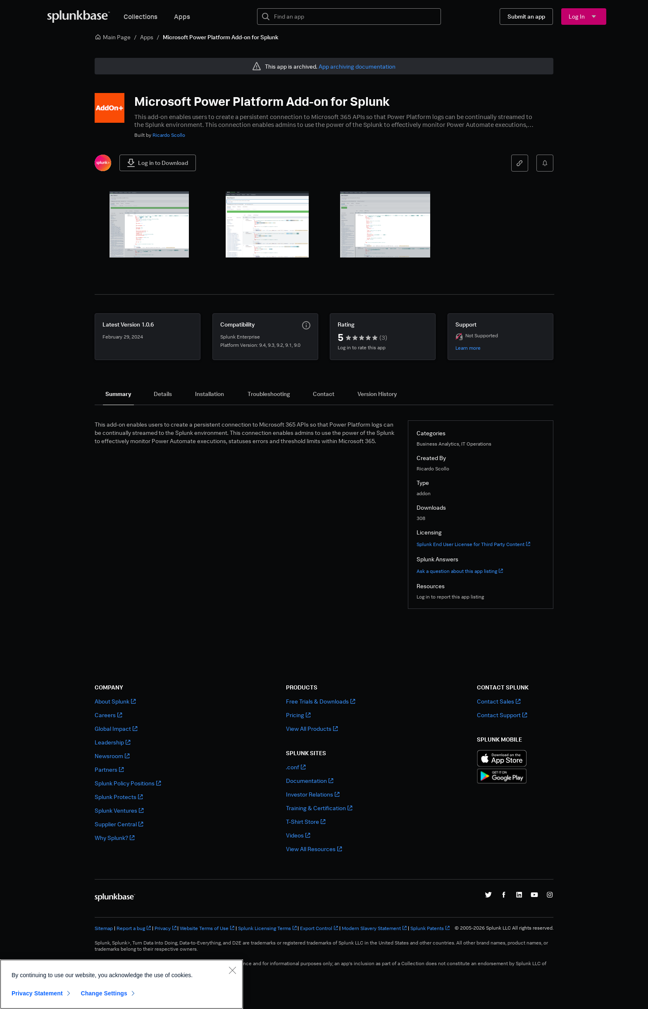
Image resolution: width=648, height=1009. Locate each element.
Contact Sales (498, 701)
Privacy (165, 928)
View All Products (312, 728)
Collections (140, 16)
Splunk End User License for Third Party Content (473, 544)
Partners (109, 769)
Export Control (319, 928)
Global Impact (116, 728)
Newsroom (112, 755)
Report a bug (134, 928)
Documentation (309, 780)
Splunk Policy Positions (128, 783)
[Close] (232, 970)
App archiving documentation (357, 66)
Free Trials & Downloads (320, 701)
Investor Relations (312, 794)
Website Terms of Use (207, 928)
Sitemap (104, 928)
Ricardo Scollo (168, 135)
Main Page (113, 37)
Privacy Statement (37, 993)
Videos (298, 835)
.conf (295, 766)
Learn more (468, 348)
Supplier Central (119, 824)
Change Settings (104, 993)
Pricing (298, 714)
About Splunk (115, 701)
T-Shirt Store (305, 821)
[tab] (118, 394)
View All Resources (314, 848)
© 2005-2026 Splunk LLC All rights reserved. (504, 928)
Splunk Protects (119, 796)
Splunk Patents (430, 928)
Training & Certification (319, 807)
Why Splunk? (114, 837)
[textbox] (355, 16)
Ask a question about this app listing (460, 571)
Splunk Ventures (119, 810)
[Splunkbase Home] (78, 16)
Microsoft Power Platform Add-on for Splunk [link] (221, 37)
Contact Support (502, 714)
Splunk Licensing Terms (267, 928)
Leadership (112, 742)
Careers (108, 714)
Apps (182, 16)
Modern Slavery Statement (374, 928)
